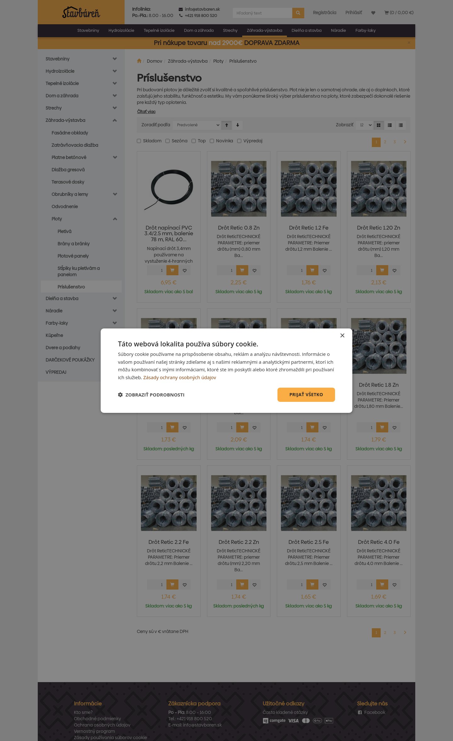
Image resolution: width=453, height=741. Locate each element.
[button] (151, 394)
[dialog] (226, 370)
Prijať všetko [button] (306, 394)
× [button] (342, 335)
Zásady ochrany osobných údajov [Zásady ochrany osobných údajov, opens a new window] (179, 377)
